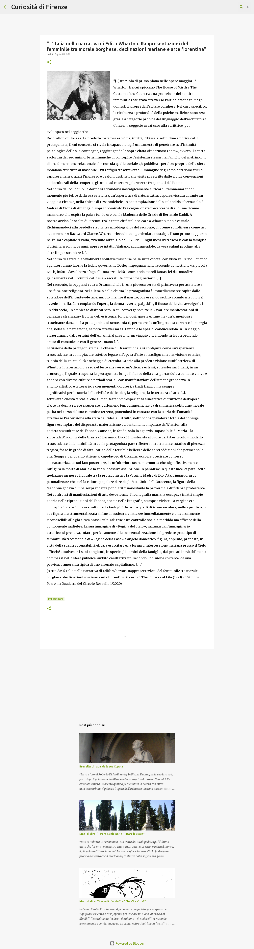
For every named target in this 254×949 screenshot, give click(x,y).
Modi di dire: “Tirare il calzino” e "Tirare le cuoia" (112, 833)
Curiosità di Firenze (39, 6)
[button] (49, 62)
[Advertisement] (127, 683)
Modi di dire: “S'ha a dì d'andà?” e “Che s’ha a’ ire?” (112, 901)
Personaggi (55, 599)
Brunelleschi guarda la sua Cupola (101, 766)
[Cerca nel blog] (230, 7)
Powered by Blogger (127, 943)
